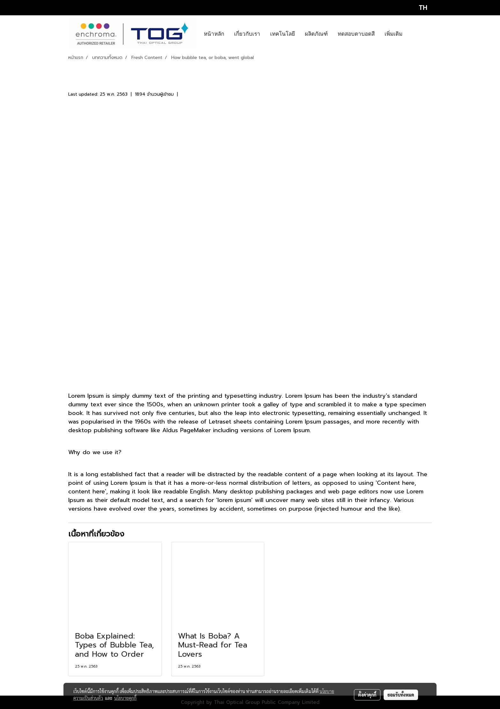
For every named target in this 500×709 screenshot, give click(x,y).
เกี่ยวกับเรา (247, 34)
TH (417, 7)
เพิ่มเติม (393, 34)
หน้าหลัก (214, 34)
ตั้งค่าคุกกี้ (367, 695)
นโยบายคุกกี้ (125, 698)
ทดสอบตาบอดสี (356, 34)
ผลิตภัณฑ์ (316, 34)
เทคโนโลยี (282, 34)
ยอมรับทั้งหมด (400, 695)
